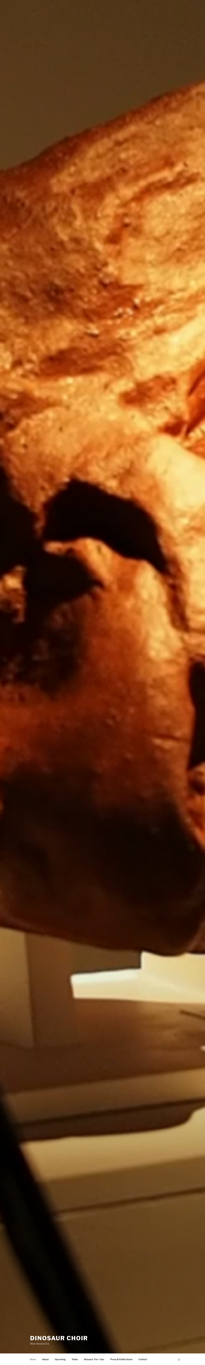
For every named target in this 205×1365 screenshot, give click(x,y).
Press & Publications (121, 1359)
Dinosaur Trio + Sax (94, 1359)
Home (33, 1359)
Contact (143, 1359)
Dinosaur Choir (59, 1338)
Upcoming (60, 1359)
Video (75, 1359)
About (45, 1359)
